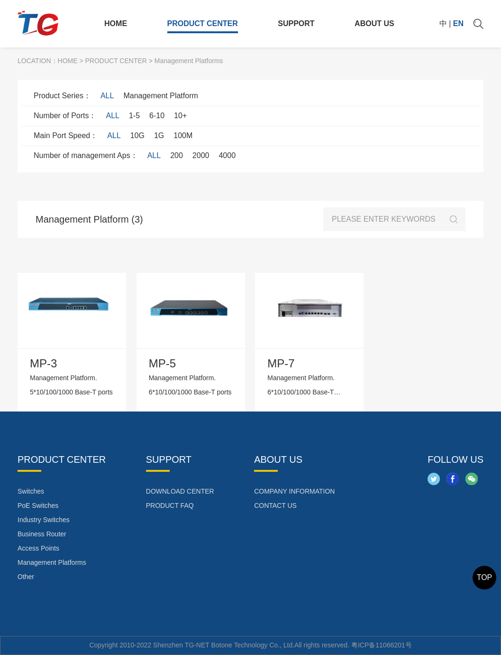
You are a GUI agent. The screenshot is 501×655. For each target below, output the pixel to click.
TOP (484, 577)
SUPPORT (296, 23)
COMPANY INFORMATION (294, 491)
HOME (115, 23)
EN (458, 23)
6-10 (156, 116)
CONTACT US (275, 505)
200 (176, 155)
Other (26, 576)
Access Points (38, 548)
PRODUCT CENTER (202, 23)
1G (159, 135)
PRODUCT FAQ (170, 505)
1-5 (134, 116)
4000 (227, 155)
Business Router (42, 534)
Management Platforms (52, 562)
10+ (180, 116)
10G (137, 135)
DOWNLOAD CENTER (180, 491)
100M (182, 135)
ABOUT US (374, 23)
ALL (107, 96)
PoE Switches (38, 505)
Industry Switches (44, 520)
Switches (31, 491)
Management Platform (160, 96)
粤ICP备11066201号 (381, 645)
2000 (201, 155)
